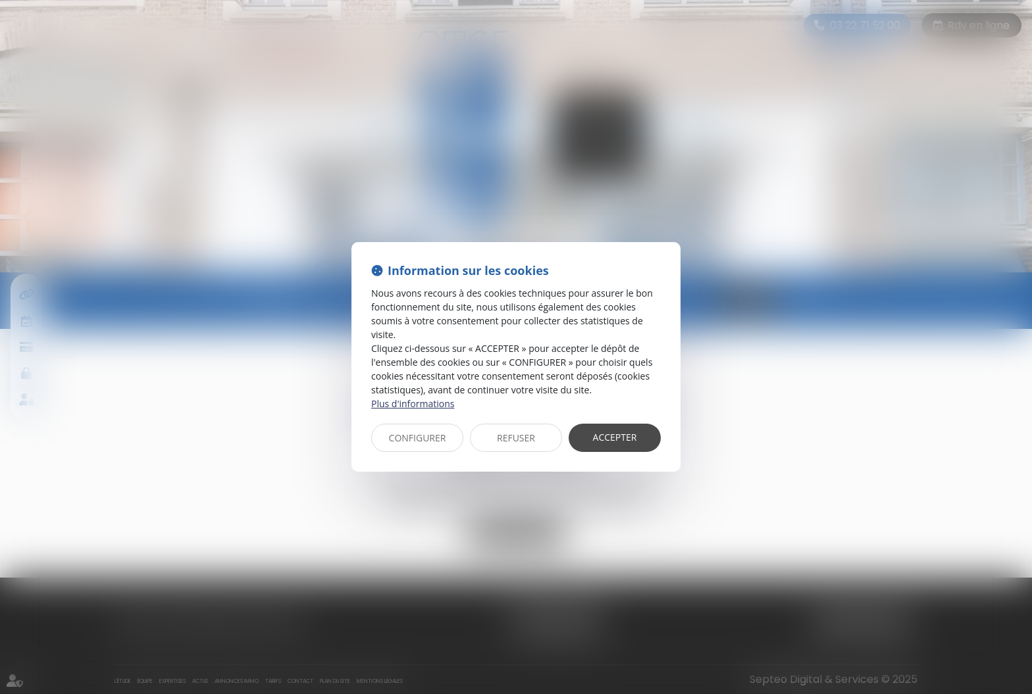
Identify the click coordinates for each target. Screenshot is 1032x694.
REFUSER (516, 438)
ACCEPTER (615, 437)
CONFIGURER (417, 438)
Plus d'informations (412, 403)
